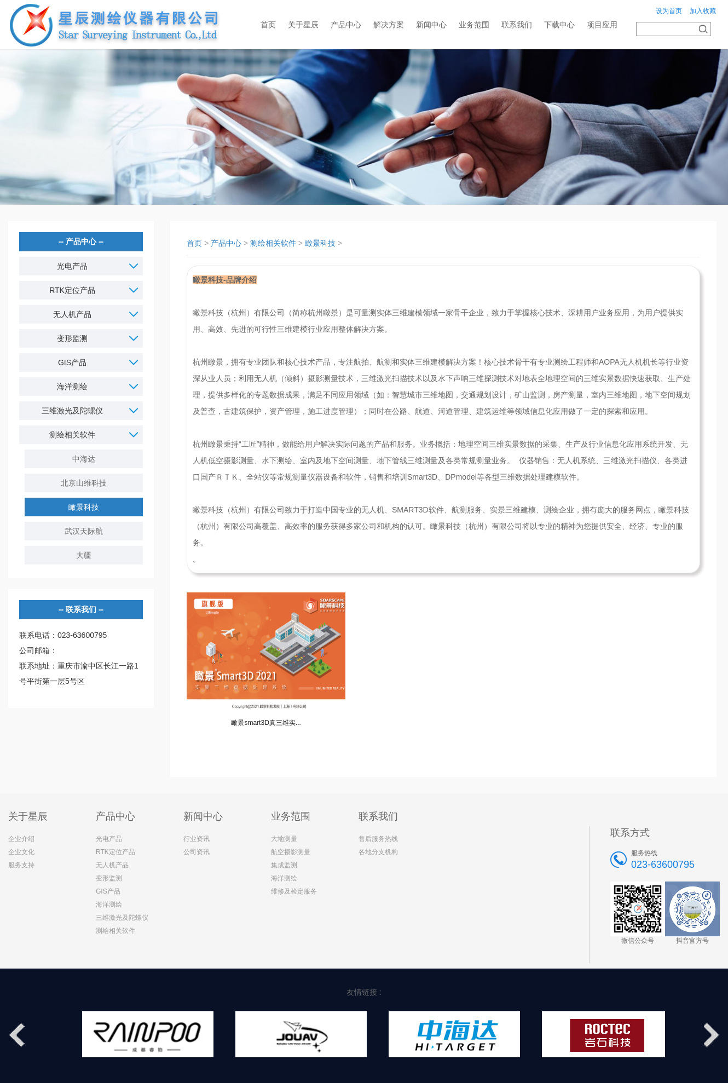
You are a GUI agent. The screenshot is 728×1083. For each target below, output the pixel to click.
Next (711, 1035)
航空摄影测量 (290, 852)
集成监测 (284, 865)
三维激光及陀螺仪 (122, 917)
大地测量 (284, 839)
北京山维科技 (84, 483)
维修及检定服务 (294, 891)
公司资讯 (196, 852)
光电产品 (109, 839)
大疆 (83, 555)
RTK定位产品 (115, 852)
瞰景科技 (83, 507)
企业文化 (21, 852)
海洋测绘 (109, 904)
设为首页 (669, 11)
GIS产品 (108, 891)
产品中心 (226, 243)
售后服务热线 (378, 839)
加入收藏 (703, 11)
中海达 (83, 458)
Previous (16, 1035)
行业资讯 (196, 839)
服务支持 (21, 865)
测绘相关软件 (273, 243)
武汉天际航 (84, 531)
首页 (268, 24)
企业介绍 (21, 839)
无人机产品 (112, 865)
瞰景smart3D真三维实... (266, 723)
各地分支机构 (378, 852)
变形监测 (109, 878)
